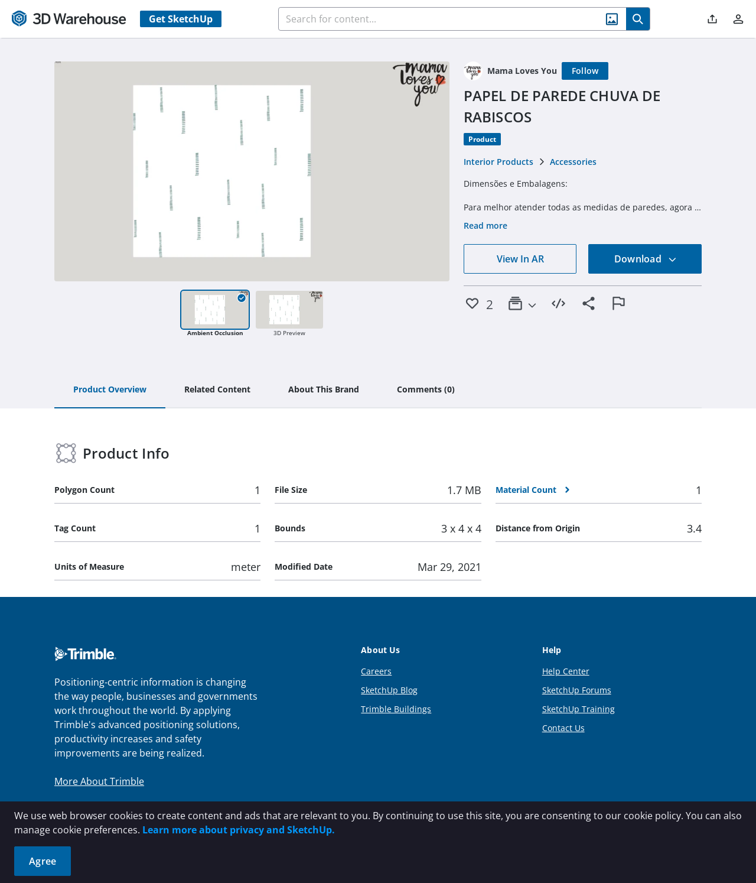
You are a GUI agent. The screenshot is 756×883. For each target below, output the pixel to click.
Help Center (565, 671)
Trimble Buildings (396, 709)
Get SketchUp (181, 18)
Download (645, 258)
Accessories (573, 161)
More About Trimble (99, 781)
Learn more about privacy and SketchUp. (238, 829)
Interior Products (498, 161)
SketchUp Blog (389, 690)
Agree (42, 861)
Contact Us (563, 727)
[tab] (109, 390)
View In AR (520, 258)
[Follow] (585, 71)
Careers (376, 671)
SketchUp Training (578, 709)
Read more (485, 225)
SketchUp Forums (576, 690)
